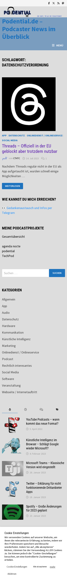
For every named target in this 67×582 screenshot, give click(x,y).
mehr (52, 566)
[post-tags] (57, 409)
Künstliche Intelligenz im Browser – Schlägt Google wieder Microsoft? (42, 444)
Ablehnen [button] (12, 573)
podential (8, 251)
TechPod (8, 256)
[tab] (10, 409)
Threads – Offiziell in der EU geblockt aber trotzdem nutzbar (29, 148)
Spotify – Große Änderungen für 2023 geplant (44, 508)
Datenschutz (17, 135)
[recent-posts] (25, 409)
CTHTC (16, 158)
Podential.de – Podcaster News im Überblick (29, 29)
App (4, 135)
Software (8, 379)
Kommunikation (13, 332)
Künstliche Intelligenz (16, 339)
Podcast (7, 359)
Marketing (9, 346)
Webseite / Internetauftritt (19, 392)
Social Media (10, 140)
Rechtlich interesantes (17, 365)
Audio (6, 313)
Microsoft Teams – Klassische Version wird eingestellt (45, 465)
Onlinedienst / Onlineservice (45, 135)
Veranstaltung (11, 385)
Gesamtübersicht (13, 236)
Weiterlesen (12, 186)
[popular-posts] (10, 409)
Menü (57, 45)
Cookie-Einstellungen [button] (17, 566)
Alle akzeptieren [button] (40, 566)
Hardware (8, 326)
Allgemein (8, 299)
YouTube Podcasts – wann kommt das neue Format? (42, 421)
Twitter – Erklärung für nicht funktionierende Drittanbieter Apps (44, 488)
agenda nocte (11, 246)
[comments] (41, 409)
